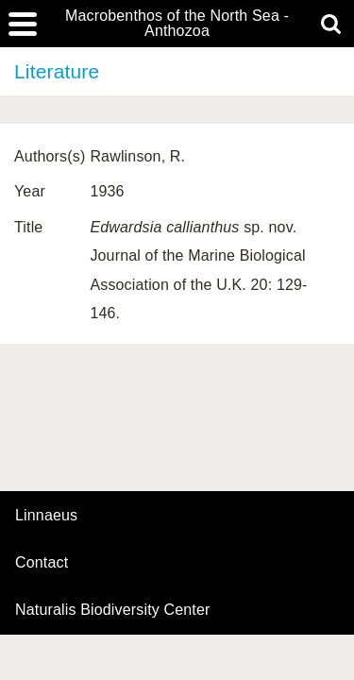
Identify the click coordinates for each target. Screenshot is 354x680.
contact (41, 562)
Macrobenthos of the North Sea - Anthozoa (177, 23)
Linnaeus (46, 515)
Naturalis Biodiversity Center (113, 610)
